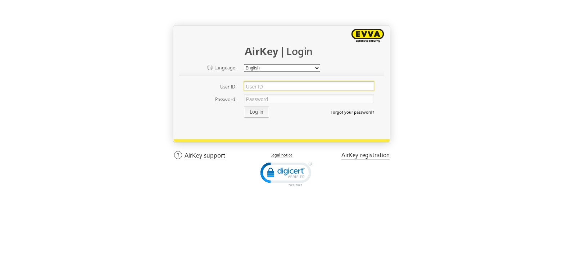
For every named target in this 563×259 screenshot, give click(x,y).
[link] (285, 173)
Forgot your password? (352, 112)
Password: (226, 99)
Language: (221, 67)
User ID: (228, 87)
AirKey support (205, 155)
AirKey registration (365, 155)
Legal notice (281, 155)
